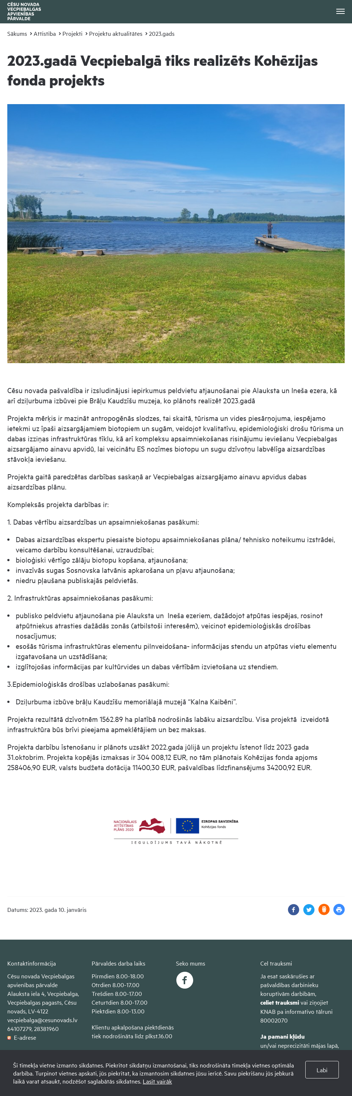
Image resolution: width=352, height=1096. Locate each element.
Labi (322, 1070)
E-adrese (21, 1037)
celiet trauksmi (279, 1002)
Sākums (17, 33)
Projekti (72, 33)
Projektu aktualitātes (115, 33)
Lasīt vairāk (157, 1081)
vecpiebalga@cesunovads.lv (42, 1020)
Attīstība (45, 33)
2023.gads (162, 33)
